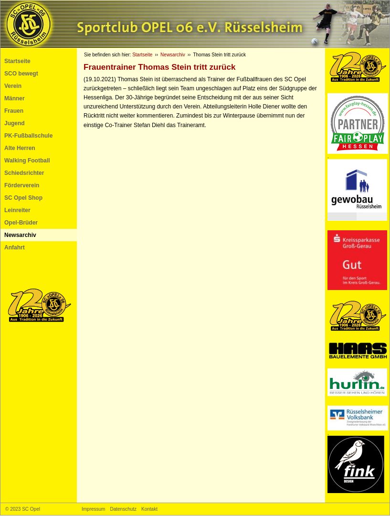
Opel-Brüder (21, 222)
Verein (12, 86)
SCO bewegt (21, 73)
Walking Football (27, 160)
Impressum (93, 509)
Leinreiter (17, 210)
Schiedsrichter (24, 173)
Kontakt (149, 509)
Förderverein (21, 185)
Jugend (14, 123)
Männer (14, 98)
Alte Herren (19, 148)
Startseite (17, 61)
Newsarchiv (20, 235)
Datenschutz (123, 509)
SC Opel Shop (23, 197)
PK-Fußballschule (28, 135)
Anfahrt (14, 247)
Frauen (13, 111)
